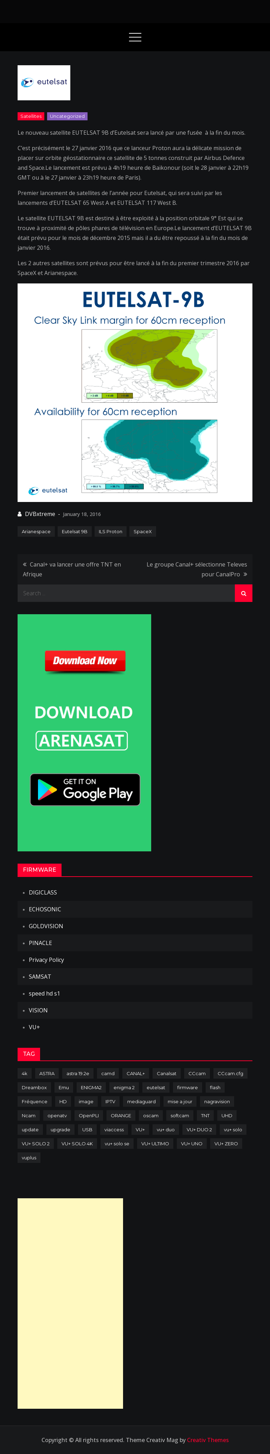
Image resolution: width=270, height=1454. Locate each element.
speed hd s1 (44, 993)
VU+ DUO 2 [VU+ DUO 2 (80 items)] (199, 1129)
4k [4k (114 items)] (24, 1073)
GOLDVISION (46, 926)
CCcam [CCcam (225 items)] (197, 1073)
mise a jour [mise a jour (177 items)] (180, 1101)
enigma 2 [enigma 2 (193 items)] (124, 1087)
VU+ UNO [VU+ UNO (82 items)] (191, 1143)
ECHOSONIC (45, 909)
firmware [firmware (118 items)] (187, 1087)
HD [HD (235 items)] (63, 1101)
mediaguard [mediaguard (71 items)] (141, 1101)
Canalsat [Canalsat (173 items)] (166, 1073)
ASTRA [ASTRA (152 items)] (46, 1073)
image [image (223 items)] (86, 1101)
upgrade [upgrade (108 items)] (60, 1129)
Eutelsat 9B (75, 531)
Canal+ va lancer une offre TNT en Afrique (72, 569)
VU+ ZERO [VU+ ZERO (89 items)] (226, 1143)
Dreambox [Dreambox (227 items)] (34, 1087)
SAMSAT (40, 976)
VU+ (34, 1027)
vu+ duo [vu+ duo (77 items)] (166, 1129)
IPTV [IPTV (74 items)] (110, 1101)
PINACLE (40, 943)
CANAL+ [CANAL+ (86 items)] (136, 1073)
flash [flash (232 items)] (215, 1087)
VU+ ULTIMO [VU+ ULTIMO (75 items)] (155, 1143)
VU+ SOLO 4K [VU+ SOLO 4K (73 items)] (77, 1143)
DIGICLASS (43, 892)
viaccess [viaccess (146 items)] (114, 1129)
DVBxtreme (40, 514)
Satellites (30, 116)
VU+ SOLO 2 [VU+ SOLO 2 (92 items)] (36, 1143)
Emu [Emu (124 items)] (64, 1087)
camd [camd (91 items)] (108, 1073)
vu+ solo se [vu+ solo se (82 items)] (117, 1143)
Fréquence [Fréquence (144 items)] (34, 1101)
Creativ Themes (208, 1440)
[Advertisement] (70, 1303)
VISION (38, 1010)
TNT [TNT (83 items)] (205, 1115)
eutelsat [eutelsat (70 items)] (156, 1087)
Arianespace (36, 531)
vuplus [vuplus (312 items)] (29, 1157)
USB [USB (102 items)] (87, 1129)
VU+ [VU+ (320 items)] (140, 1129)
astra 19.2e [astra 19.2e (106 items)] (77, 1073)
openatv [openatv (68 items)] (57, 1115)
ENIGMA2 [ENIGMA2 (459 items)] (91, 1087)
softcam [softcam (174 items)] (180, 1115)
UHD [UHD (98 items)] (226, 1115)
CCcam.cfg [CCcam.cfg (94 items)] (230, 1073)
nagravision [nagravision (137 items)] (217, 1101)
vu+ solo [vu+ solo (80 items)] (233, 1129)
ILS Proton (110, 531)
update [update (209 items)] (30, 1129)
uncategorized (67, 116)
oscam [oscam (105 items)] (151, 1115)
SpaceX (143, 531)
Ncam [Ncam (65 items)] (29, 1115)
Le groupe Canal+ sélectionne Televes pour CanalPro (197, 569)
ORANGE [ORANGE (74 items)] (121, 1115)
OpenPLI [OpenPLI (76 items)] (89, 1115)
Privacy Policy (46, 960)
